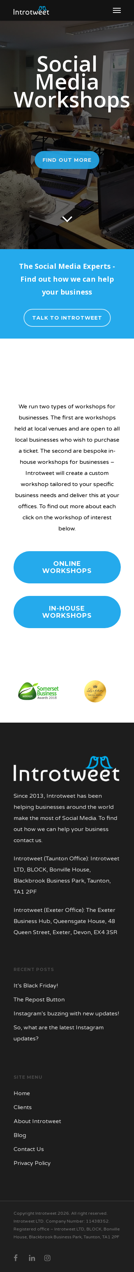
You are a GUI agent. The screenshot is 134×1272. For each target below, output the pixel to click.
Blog (20, 1135)
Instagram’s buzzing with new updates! (66, 1013)
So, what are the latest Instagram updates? (59, 1033)
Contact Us (29, 1149)
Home (22, 1093)
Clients (23, 1107)
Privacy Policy (32, 1163)
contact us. (28, 840)
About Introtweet (37, 1121)
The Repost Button (39, 999)
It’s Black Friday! (36, 985)
